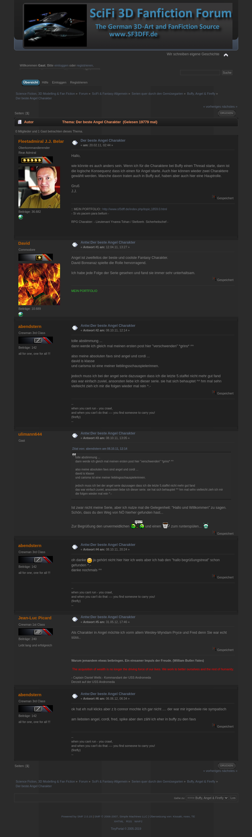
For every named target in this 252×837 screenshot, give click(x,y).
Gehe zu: (179, 798)
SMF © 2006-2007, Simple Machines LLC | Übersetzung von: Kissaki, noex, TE (145, 816)
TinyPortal (117, 828)
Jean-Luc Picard (34, 617)
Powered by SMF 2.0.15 (76, 816)
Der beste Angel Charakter (102, 140)
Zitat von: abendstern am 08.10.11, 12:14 (99, 448)
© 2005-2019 (132, 828)
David (24, 243)
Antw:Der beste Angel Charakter (107, 242)
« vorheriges (212, 106)
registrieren (85, 65)
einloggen (61, 65)
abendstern (29, 326)
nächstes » (229, 106)
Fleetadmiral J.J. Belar (41, 141)
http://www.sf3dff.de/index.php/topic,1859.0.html (134, 209)
